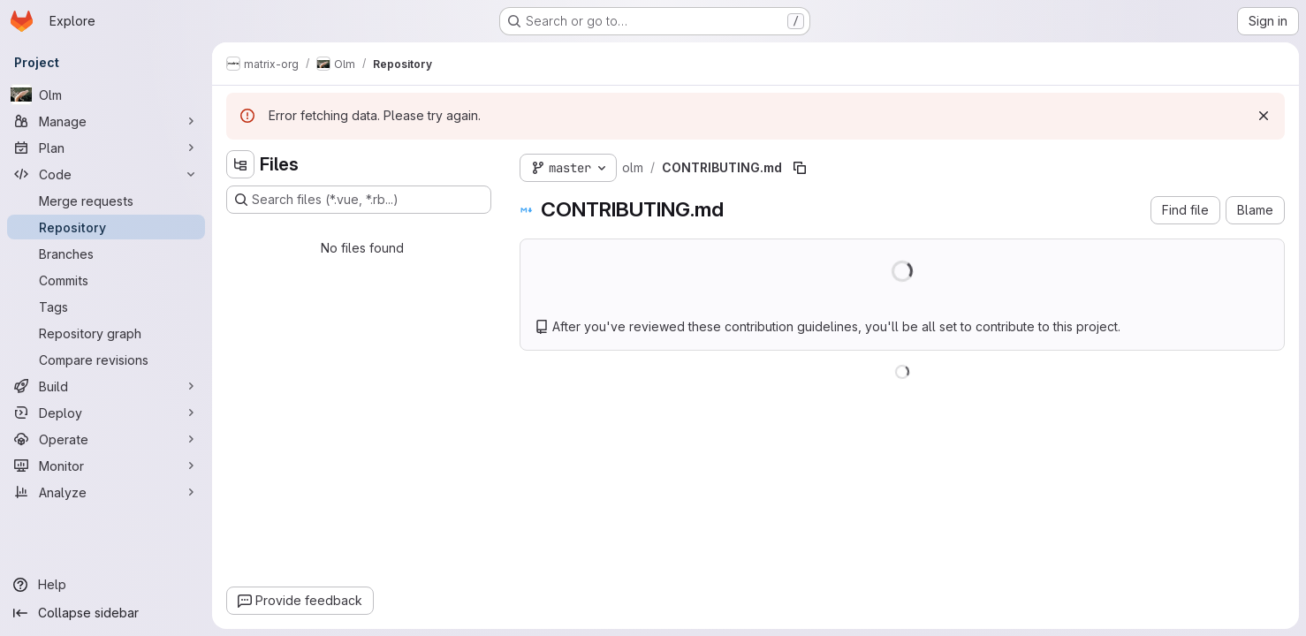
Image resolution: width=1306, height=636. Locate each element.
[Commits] (106, 280)
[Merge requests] (106, 200)
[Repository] (106, 227)
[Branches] (106, 253)
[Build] (106, 386)
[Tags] (106, 306)
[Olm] (106, 94)
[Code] (106, 174)
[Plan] (106, 147)
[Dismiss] (1263, 115)
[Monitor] (106, 465)
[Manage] (106, 121)
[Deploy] (106, 412)
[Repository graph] (106, 333)
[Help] (106, 584)
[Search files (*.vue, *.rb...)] (358, 200)
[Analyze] (106, 492)
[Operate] (106, 439)
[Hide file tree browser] (240, 164)
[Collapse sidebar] (106, 613)
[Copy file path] (800, 168)
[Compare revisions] (106, 359)
